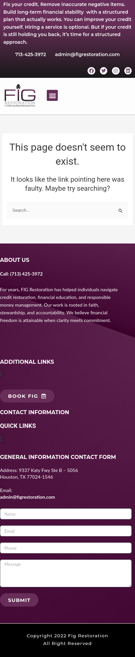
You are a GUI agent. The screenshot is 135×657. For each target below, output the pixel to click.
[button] (52, 95)
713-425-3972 (30, 54)
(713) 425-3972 (26, 274)
